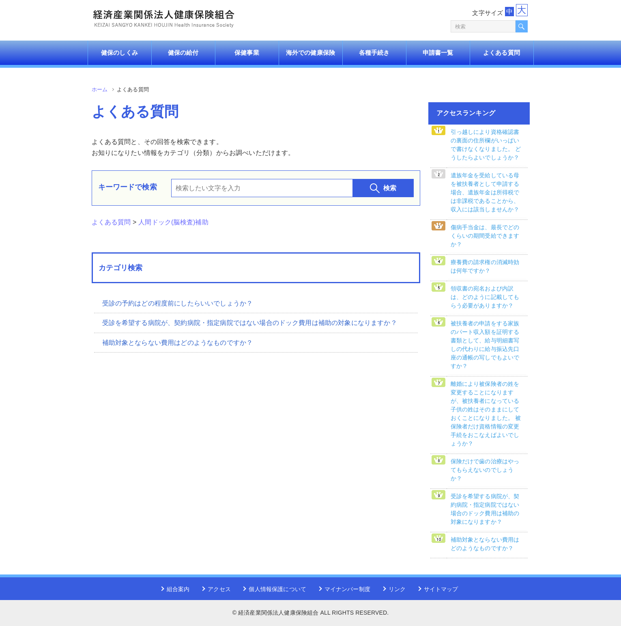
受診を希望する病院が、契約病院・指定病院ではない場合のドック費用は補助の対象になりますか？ (249, 322)
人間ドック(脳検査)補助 (173, 222)
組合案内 (178, 589)
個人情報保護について (277, 589)
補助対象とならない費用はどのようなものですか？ (177, 342)
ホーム (99, 89)
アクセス (219, 589)
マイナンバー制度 (347, 589)
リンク (397, 589)
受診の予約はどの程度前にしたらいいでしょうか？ (177, 303)
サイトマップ (441, 589)
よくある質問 (111, 222)
